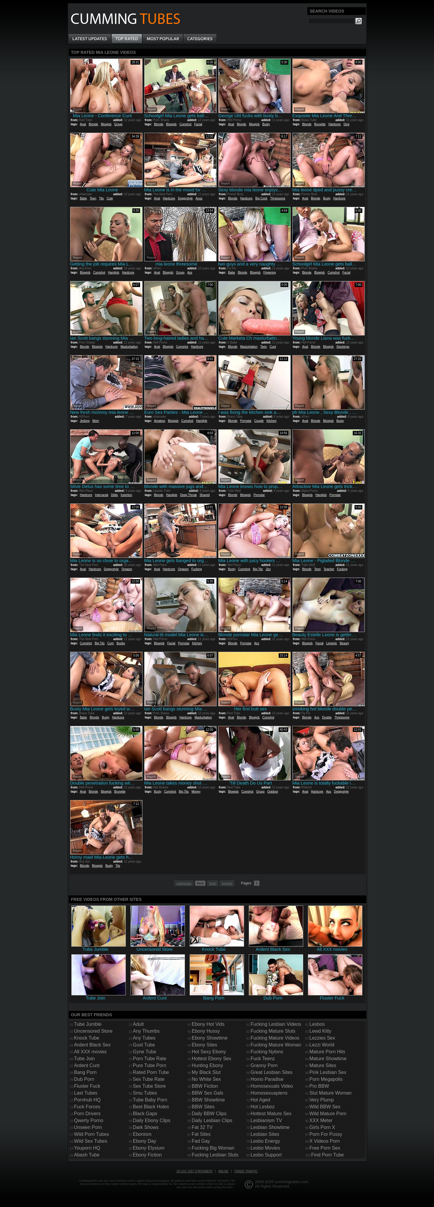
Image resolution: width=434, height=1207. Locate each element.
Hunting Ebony (207, 1065)
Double (327, 717)
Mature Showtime (328, 1058)
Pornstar (245, 420)
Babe (83, 198)
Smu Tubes (145, 1092)
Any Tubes (144, 1037)
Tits (101, 198)
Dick (346, 124)
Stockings (342, 346)
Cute (110, 198)
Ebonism (142, 1134)
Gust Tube (144, 1044)
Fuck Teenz (263, 1058)
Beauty (344, 643)
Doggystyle (185, 198)
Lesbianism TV (266, 1120)
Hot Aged (260, 1099)
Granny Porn (264, 1065)
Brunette (320, 124)
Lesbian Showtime (270, 1127)
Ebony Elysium (149, 1147)
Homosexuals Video (272, 1086)
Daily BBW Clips (209, 1113)
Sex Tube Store (149, 1086)
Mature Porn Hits (327, 1051)
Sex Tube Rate (149, 1079)
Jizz (268, 569)
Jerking (84, 420)
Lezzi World (321, 1044)
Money (195, 791)
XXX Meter (320, 1120)
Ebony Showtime (210, 1037)
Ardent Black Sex (92, 1044)
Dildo (114, 495)
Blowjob (106, 124)
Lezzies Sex (322, 1037)
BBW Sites (203, 1106)
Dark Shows (146, 1127)
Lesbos (317, 1024)
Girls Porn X (322, 1127)
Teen (93, 198)
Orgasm (127, 569)
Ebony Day (144, 1141)
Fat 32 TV (202, 1127)
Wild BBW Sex (325, 1106)
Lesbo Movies (265, 1147)
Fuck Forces (87, 1106)
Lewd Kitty (320, 1031)
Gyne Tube (144, 1051)
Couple (259, 420)
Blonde (93, 124)
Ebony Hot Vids (208, 1024)
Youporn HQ (87, 1147)
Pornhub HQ (87, 1099)
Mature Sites (322, 1065)
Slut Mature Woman (330, 1092)
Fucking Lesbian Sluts (215, 1154)
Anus (199, 198)
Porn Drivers (87, 1113)
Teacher (328, 569)
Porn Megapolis (326, 1079)
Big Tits (258, 569)
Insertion (126, 495)
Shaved (205, 495)
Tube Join (84, 1058)
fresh (212, 883)
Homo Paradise (267, 1079)
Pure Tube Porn (149, 1065)
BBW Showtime (208, 1099)
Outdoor (272, 791)
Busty (266, 124)
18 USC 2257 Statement (194, 1171)
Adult (138, 1024)
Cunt (273, 346)
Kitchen (271, 420)
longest (227, 883)
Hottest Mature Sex (271, 1113)
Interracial (101, 495)
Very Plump (321, 1099)
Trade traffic (246, 1171)
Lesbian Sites (265, 1134)
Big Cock (261, 198)
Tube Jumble (88, 1024)
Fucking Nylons (267, 1051)
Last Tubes (85, 1092)
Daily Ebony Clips (151, 1120)
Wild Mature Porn (327, 1113)
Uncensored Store (93, 1031)
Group (118, 124)
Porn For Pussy (325, 1134)
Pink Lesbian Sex (327, 1072)
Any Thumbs (146, 1031)
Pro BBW (319, 1086)
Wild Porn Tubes (91, 1134)
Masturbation (129, 346)
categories (183, 883)
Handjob (113, 272)
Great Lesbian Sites (272, 1072)
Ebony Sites (204, 1044)
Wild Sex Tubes (90, 1141)
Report (77, 109)
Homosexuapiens (269, 1092)
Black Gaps (145, 1113)
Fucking (196, 569)
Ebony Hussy (206, 1031)
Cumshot (185, 124)
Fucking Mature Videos (275, 1037)
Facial (198, 124)
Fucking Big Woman (213, 1147)
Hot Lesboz (263, 1106)
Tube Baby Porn (150, 1099)
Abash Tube (86, 1154)
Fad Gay (201, 1141)
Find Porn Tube (327, 1154)
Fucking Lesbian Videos (276, 1024)
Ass (189, 272)
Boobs (120, 643)
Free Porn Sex (324, 1147)
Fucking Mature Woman (276, 1044)
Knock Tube (86, 1037)
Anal (83, 124)
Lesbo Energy (265, 1141)
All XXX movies (90, 1051)
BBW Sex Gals (207, 1092)
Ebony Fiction (147, 1154)
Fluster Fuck (87, 1086)
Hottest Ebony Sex (211, 1058)
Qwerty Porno (88, 1120)
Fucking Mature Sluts (273, 1031)
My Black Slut (206, 1072)
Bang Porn (85, 1072)
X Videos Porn (324, 1141)
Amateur (159, 420)
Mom (95, 420)
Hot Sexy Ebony (209, 1051)
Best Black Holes (151, 1106)
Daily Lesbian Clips (212, 1120)
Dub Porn (84, 1079)
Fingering (269, 272)
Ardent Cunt (86, 1065)
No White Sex (206, 1079)
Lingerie (331, 643)
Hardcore (334, 124)
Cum (110, 643)
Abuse (223, 1171)
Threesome (277, 198)
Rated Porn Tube (151, 1072)
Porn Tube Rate (149, 1058)
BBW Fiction (205, 1086)
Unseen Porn (88, 1127)
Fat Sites (201, 1134)
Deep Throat (188, 495)
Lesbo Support (266, 1154)
